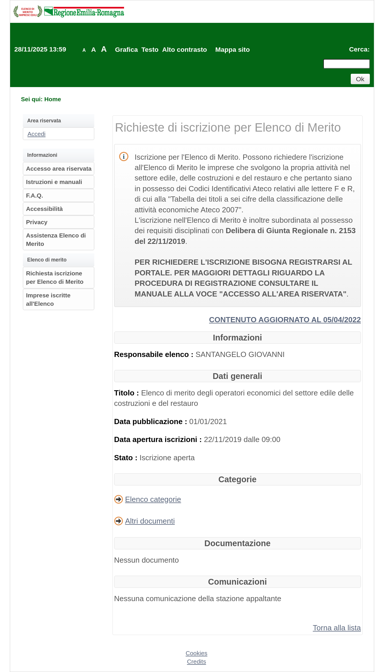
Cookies (196, 653)
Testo (149, 49)
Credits (196, 661)
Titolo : (127, 393)
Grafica (126, 49)
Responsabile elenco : (155, 354)
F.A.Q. (34, 195)
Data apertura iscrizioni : (159, 439)
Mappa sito (232, 49)
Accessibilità (44, 208)
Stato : (127, 457)
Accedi (36, 133)
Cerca (358, 49)
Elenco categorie (153, 499)
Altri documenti (150, 521)
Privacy (36, 222)
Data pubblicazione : (151, 421)
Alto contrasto (184, 49)
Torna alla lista (337, 627)
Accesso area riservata (59, 168)
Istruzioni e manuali (54, 181)
